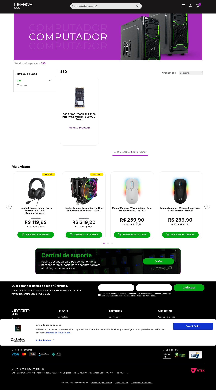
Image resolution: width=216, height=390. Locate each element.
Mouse (61, 325)
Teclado (61, 321)
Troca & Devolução (166, 321)
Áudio (60, 333)
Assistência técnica (166, 317)
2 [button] (108, 243)
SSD (43, 63)
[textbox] (106, 6)
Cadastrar (189, 287)
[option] (36, 206)
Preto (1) (22, 85)
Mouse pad (63, 329)
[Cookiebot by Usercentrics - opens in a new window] (18, 385)
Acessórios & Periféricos (69, 341)
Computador (31, 63)
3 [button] (112, 243)
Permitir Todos (193, 370)
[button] (8, 206)
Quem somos (115, 317)
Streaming (62, 337)
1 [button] (103, 243)
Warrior (19, 63)
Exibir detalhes (43, 384)
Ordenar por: (169, 72)
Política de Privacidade (58, 377)
